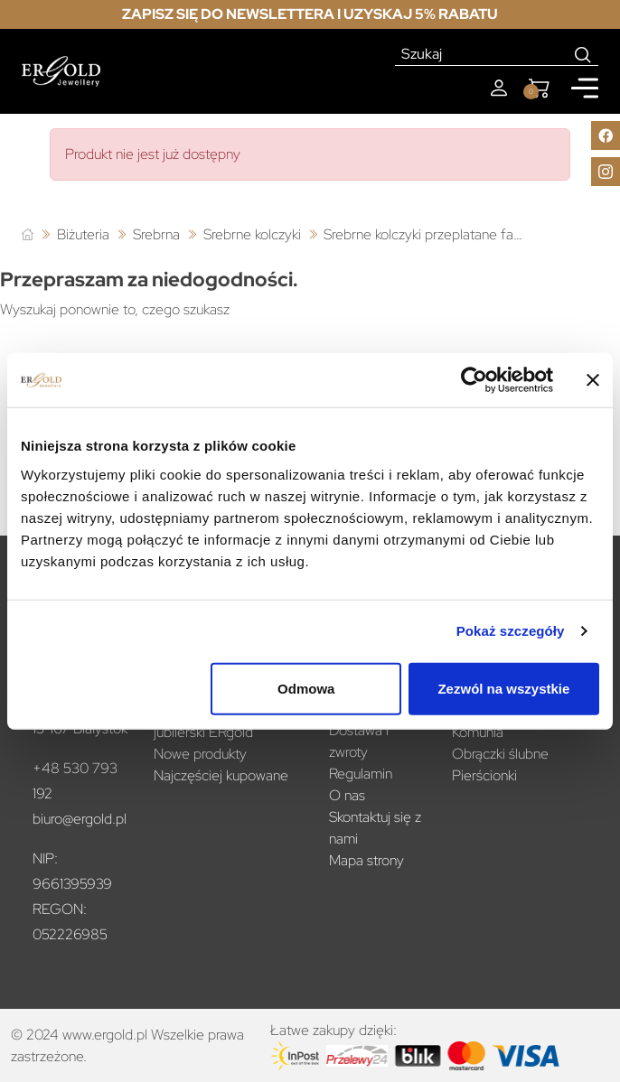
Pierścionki (484, 775)
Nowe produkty (200, 753)
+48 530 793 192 (75, 781)
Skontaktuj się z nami (375, 827)
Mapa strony (366, 860)
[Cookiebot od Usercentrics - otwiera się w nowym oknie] (474, 380)
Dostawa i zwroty (359, 741)
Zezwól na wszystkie (503, 687)
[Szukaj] (481, 54)
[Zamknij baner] (593, 380)
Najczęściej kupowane (221, 775)
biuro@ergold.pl (80, 818)
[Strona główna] (27, 235)
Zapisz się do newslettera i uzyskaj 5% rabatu (310, 14)
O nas (347, 795)
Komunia (477, 732)
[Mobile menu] (584, 88)
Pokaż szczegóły (510, 631)
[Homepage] (61, 71)
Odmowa (305, 687)
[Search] (583, 54)
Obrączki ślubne (500, 753)
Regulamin (360, 773)
